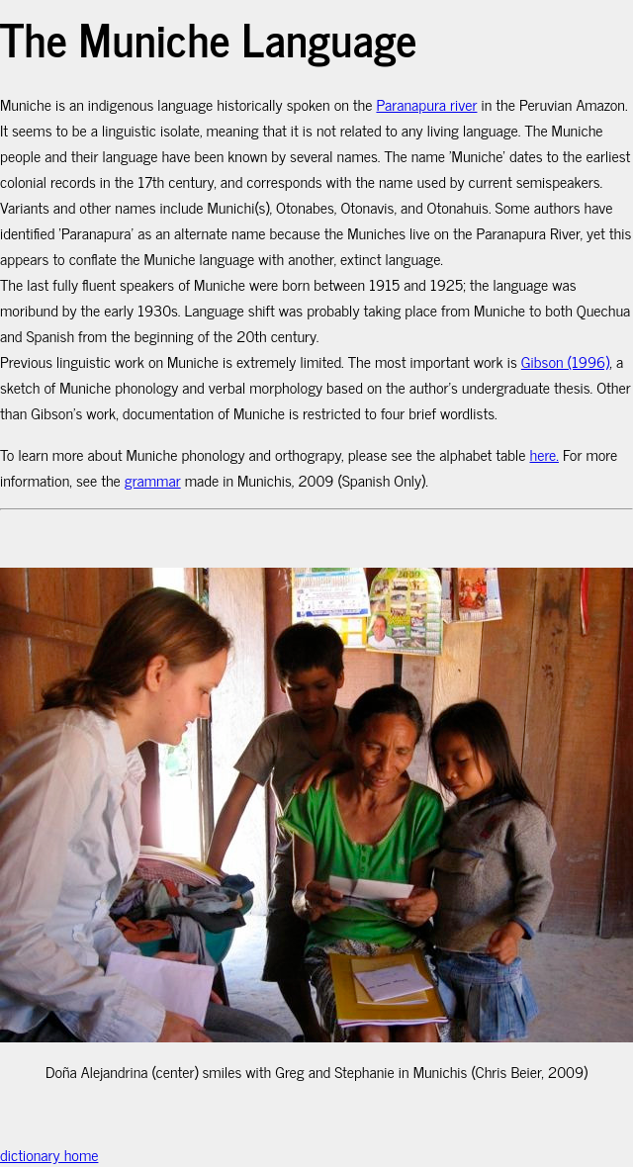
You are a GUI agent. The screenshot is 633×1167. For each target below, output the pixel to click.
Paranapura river (426, 104)
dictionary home (49, 1154)
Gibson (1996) (565, 361)
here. (544, 454)
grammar (153, 480)
